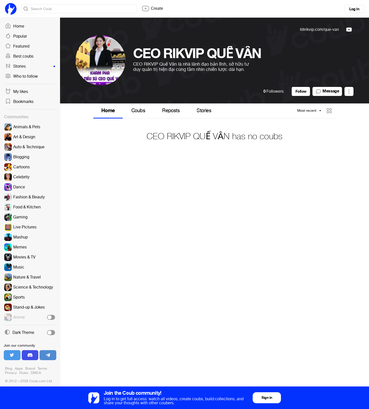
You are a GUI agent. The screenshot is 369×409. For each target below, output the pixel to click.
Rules (23, 372)
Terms (42, 368)
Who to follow (21, 76)
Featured (17, 46)
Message (327, 91)
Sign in (266, 397)
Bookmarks (19, 101)
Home (14, 26)
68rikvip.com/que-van (319, 29)
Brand (30, 368)
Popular (16, 36)
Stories (30, 66)
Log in (354, 9)
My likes (16, 91)
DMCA (36, 372)
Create (152, 9)
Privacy (11, 372)
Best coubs (19, 56)
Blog (8, 368)
